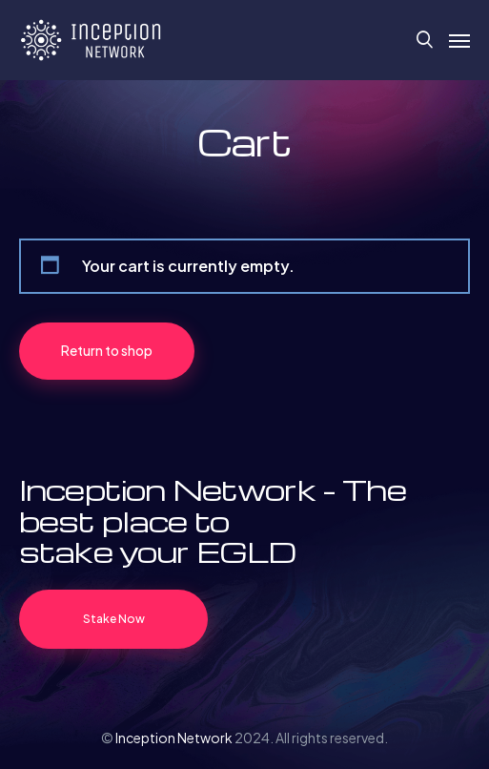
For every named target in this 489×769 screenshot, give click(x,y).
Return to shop (107, 350)
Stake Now (114, 619)
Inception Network (174, 737)
